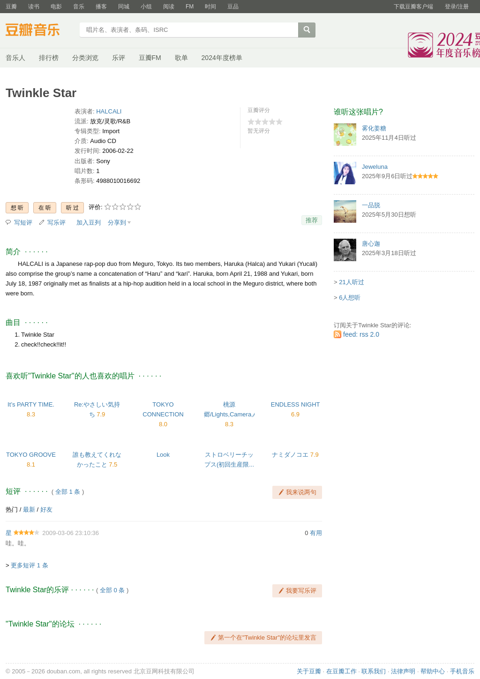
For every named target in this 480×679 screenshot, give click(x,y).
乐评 (118, 57)
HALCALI (108, 111)
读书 (33, 6)
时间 (210, 6)
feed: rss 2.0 (361, 334)
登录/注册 (457, 6)
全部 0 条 (112, 590)
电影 (56, 6)
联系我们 (373, 671)
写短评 (23, 222)
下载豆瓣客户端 (413, 6)
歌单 (181, 57)
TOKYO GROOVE (31, 454)
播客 (101, 6)
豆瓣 (11, 6)
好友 (46, 509)
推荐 (312, 220)
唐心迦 (371, 243)
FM (190, 6)
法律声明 (403, 671)
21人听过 (351, 282)
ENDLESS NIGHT (295, 404)
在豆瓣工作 (341, 671)
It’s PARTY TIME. (31, 404)
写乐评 (56, 222)
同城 (123, 6)
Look (163, 454)
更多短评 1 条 (29, 565)
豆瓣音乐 (40, 31)
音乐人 (15, 57)
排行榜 (49, 57)
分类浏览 (85, 57)
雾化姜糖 (374, 128)
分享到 (117, 222)
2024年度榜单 (222, 57)
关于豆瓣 (309, 671)
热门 (12, 509)
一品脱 (371, 205)
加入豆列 (88, 222)
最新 (29, 509)
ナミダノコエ (290, 454)
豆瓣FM (150, 57)
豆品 (233, 6)
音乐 (78, 6)
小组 (146, 6)
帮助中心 (432, 671)
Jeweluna (375, 166)
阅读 (168, 6)
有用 (316, 532)
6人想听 (349, 297)
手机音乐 (462, 671)
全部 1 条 (67, 491)
